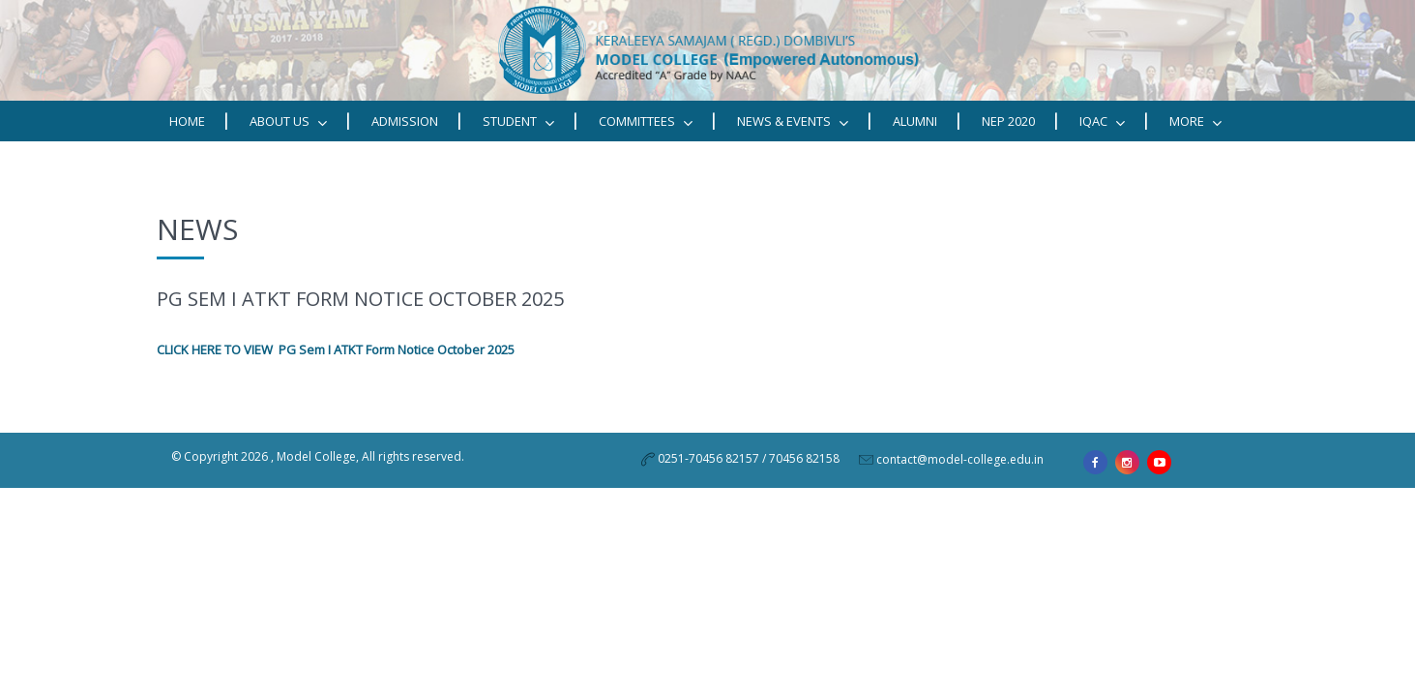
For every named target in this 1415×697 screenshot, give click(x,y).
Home (187, 121)
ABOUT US (288, 121)
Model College (316, 456)
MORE (1195, 121)
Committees (646, 121)
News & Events (792, 121)
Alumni (915, 121)
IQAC (1102, 121)
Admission (404, 121)
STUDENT (518, 121)
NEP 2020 (1008, 121)
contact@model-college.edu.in (960, 459)
